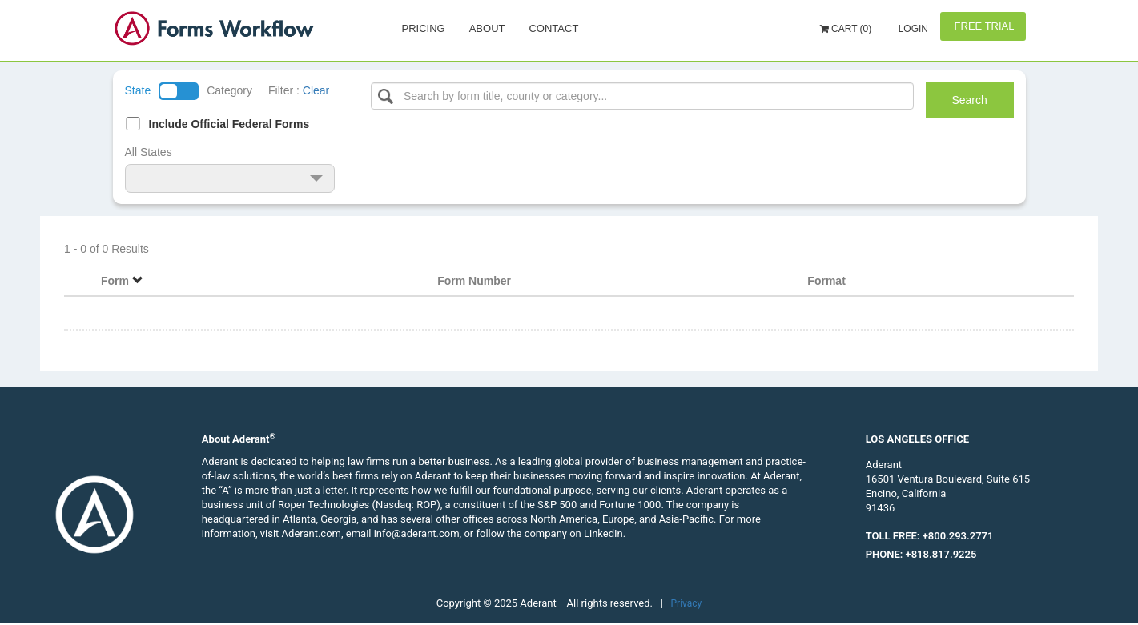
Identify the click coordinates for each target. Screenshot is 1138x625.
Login (911, 28)
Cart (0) (846, 28)
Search (969, 100)
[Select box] (642, 96)
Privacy (686, 603)
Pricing (423, 28)
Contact (553, 28)
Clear (316, 90)
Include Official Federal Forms (229, 124)
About (487, 28)
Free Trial (983, 26)
